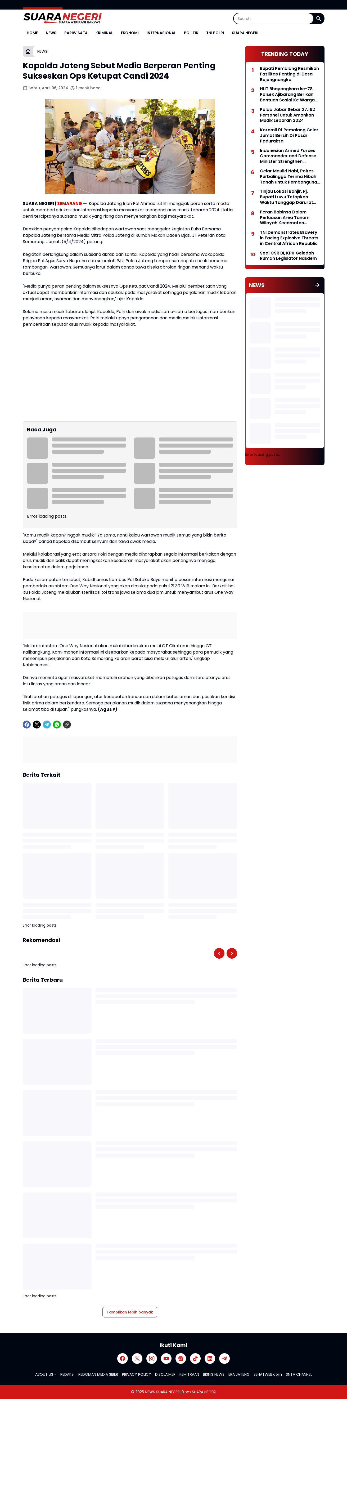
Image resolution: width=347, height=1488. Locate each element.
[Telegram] (47, 725)
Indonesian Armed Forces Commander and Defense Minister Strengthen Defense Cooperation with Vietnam (288, 156)
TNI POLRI (215, 32)
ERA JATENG (239, 1374)
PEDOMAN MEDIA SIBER (98, 1374)
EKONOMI (130, 32)
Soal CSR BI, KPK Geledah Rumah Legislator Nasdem (288, 256)
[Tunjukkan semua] (317, 285)
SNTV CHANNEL (299, 1374)
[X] (37, 725)
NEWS (51, 32)
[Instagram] (151, 1358)
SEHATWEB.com (268, 1374)
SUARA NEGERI (245, 32)
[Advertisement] (285, 506)
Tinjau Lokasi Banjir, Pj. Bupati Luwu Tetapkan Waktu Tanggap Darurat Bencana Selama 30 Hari (286, 197)
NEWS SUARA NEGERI (163, 1392)
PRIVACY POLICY (136, 1374)
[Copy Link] (67, 725)
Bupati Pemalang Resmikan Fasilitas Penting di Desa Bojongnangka (289, 74)
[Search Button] (318, 18)
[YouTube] (166, 1358)
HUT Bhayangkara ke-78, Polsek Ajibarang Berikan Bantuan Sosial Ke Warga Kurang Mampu (287, 94)
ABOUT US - (45, 1374)
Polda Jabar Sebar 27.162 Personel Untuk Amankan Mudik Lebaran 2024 (287, 115)
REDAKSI (67, 1374)
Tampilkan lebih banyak (130, 1312)
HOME (32, 32)
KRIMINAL (104, 32)
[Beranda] (28, 51)
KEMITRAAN (189, 1374)
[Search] (273, 18)
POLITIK (191, 32)
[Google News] (180, 1358)
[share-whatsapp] (77, 725)
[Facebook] (27, 725)
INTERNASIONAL (161, 32)
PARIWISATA (76, 32)
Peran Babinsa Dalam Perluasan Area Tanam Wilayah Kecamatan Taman (284, 217)
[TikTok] (195, 1358)
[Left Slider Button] (219, 953)
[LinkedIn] (210, 1358)
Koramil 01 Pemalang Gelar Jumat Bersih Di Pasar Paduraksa (289, 135)
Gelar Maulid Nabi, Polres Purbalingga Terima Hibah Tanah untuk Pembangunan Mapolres (290, 176)
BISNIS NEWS (213, 1374)
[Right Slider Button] (232, 953)
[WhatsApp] (57, 725)
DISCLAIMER (165, 1374)
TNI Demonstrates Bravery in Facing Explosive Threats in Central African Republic (289, 238)
